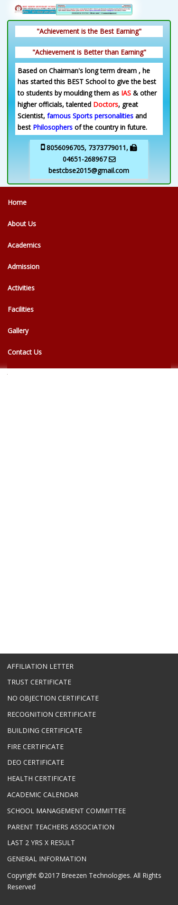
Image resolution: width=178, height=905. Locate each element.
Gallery (18, 330)
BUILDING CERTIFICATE (44, 730)
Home (17, 202)
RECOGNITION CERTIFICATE (51, 714)
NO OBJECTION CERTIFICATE (53, 698)
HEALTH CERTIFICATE (41, 778)
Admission (23, 266)
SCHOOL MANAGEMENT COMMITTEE (66, 810)
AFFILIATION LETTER (40, 666)
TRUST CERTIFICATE (39, 681)
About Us (22, 223)
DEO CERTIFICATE (35, 762)
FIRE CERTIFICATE (35, 746)
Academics (24, 245)
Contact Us (25, 351)
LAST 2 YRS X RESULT (41, 842)
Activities (21, 287)
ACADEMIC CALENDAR (42, 794)
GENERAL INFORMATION (46, 858)
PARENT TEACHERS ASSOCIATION (60, 826)
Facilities (21, 309)
